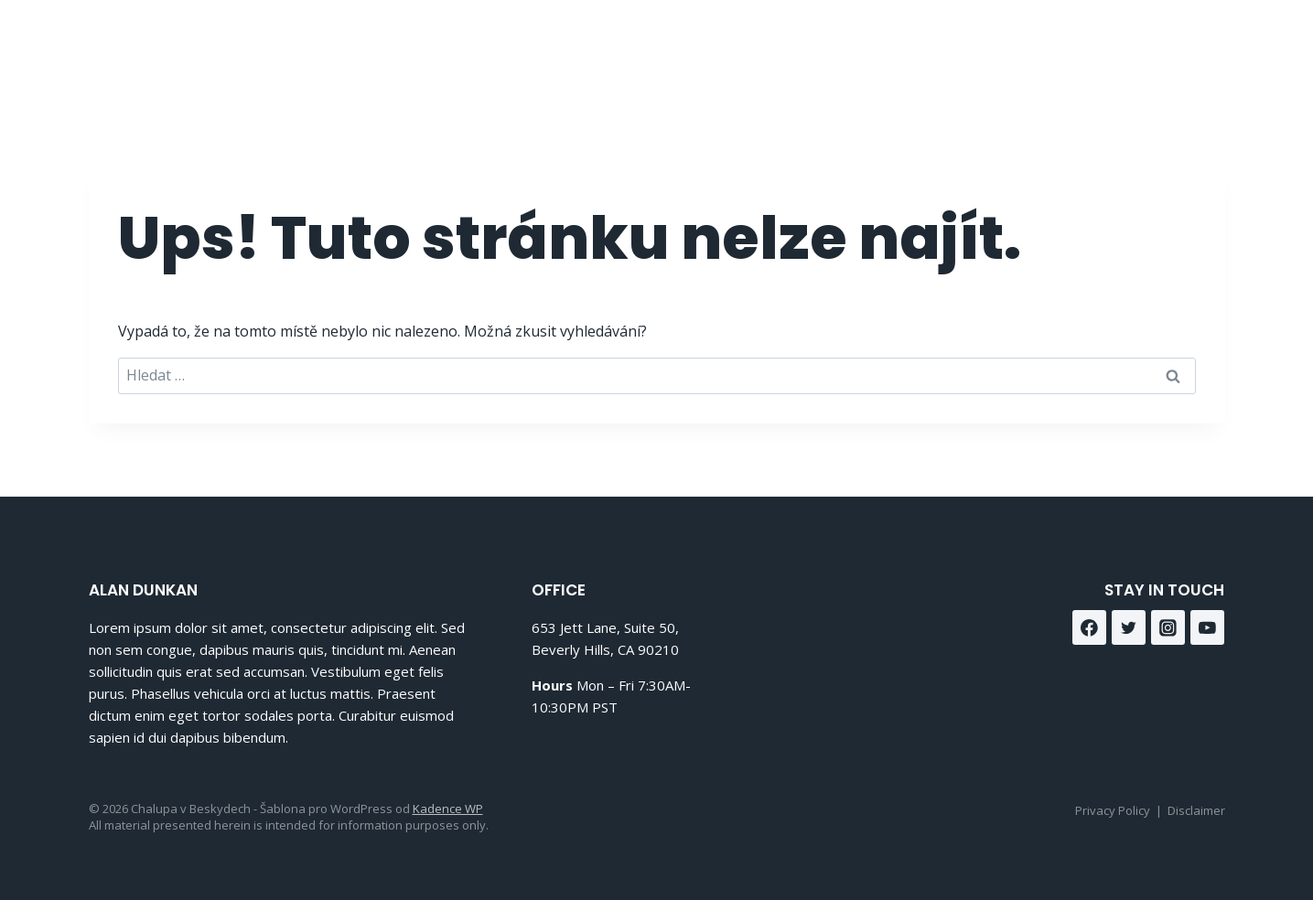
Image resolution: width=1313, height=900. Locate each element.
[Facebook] (1158, 46)
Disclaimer (1196, 810)
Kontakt (1067, 46)
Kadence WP (448, 808)
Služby (978, 46)
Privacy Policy (1112, 810)
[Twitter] (1129, 627)
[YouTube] (1207, 627)
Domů (821, 46)
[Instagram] (1204, 46)
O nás (898, 46)
